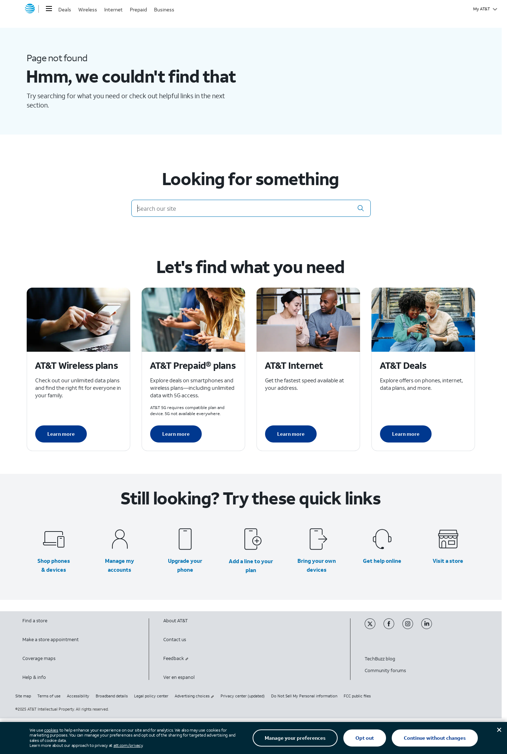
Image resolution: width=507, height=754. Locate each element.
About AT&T (175, 621)
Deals (64, 9)
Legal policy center (151, 695)
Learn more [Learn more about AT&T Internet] (291, 433)
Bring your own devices (316, 565)
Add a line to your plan (251, 565)
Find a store (34, 621)
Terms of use (48, 695)
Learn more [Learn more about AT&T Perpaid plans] (176, 433)
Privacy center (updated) (243, 695)
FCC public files (357, 695)
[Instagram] (411, 627)
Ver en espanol (179, 677)
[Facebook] (393, 627)
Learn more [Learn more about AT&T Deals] (405, 433)
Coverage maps (39, 658)
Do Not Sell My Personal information (304, 695)
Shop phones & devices (53, 565)
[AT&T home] (30, 9)
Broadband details (112, 695)
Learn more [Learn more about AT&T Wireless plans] (61, 433)
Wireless (87, 9)
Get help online (382, 560)
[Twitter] (374, 627)
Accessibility (78, 695)
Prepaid (138, 9)
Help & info (34, 677)
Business (164, 9)
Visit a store (448, 560)
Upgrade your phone (185, 565)
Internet (113, 9)
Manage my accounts (119, 565)
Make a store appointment (50, 640)
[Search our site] (251, 208)
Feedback (176, 658)
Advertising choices (194, 695)
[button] (361, 208)
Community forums (385, 670)
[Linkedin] (430, 627)
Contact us (174, 640)
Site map (23, 695)
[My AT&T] (485, 9)
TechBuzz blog (380, 659)
